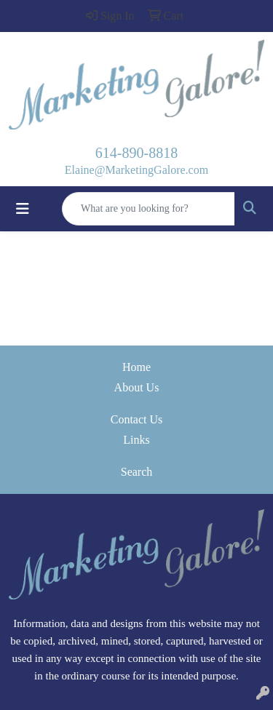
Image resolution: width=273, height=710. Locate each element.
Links (136, 440)
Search (137, 472)
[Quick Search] (148, 209)
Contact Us (137, 419)
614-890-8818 (136, 153)
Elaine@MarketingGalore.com (136, 170)
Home (136, 367)
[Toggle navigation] (22, 209)
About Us (136, 387)
